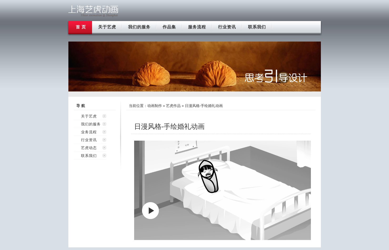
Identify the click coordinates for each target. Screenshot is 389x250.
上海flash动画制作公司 (93, 11)
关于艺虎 (107, 27)
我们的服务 (139, 27)
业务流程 (89, 132)
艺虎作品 (173, 106)
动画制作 (154, 106)
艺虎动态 (89, 148)
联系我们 (257, 27)
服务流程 (197, 27)
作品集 (169, 27)
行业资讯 (227, 27)
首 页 (81, 27)
